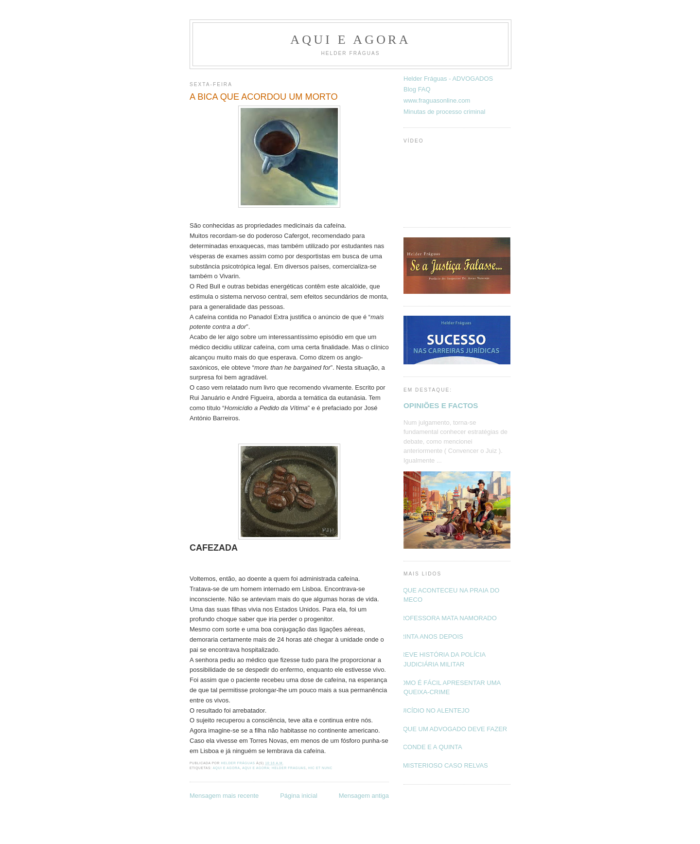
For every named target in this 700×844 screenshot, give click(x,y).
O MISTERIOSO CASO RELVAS (442, 765)
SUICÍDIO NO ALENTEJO (433, 710)
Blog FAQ (417, 89)
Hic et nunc (320, 768)
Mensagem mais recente (224, 795)
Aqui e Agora (350, 40)
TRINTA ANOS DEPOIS (429, 636)
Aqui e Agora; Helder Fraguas (274, 768)
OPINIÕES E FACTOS (440, 405)
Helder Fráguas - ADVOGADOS (448, 78)
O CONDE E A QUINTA (429, 747)
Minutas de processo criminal (444, 111)
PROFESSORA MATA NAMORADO (446, 618)
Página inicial (298, 795)
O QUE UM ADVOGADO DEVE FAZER (451, 729)
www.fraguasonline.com (436, 100)
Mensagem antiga (364, 795)
